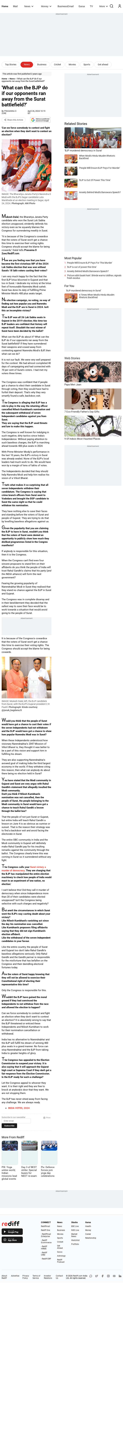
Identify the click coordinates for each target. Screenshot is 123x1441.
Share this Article (13, 120)
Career (88, 1234)
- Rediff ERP (46, 1259)
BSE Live (75, 1226)
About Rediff (4, 1277)
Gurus (82, 6)
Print (46, 1117)
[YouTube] (114, 1277)
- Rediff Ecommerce (46, 1241)
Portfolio (75, 1244)
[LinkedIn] (120, 1277)
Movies (72, 64)
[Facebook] (102, 1277)
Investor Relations (48, 1277)
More (103, 6)
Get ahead (103, 64)
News (28, 6)
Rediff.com (77, 1276)
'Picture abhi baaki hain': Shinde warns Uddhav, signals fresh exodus (94, 276)
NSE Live (75, 1230)
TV (91, 6)
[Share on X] (96, 1277)
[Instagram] (108, 1277)
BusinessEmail (66, 6)
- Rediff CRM (44, 1253)
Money (46, 6)
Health (88, 1226)
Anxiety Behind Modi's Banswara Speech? (88, 271)
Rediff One (45, 1230)
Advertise (15, 1276)
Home (5, 6)
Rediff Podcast (60, 1261)
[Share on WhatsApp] (90, 1277)
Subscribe (9, 1125)
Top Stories (10, 64)
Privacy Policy (25, 1277)
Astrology (61, 1256)
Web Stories (72, 358)
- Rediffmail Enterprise (46, 1235)
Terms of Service (36, 1277)
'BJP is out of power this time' (81, 267)
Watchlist (75, 1240)
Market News (74, 1235)
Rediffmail (45, 1226)
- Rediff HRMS (44, 1247)
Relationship (90, 1238)
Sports (86, 64)
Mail (15, 6)
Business (41, 64)
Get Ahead (60, 1247)
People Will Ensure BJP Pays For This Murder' (89, 262)
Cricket (57, 64)
